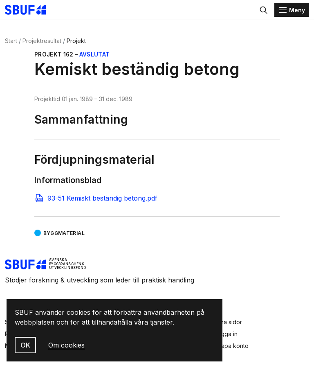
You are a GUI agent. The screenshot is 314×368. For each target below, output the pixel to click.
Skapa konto (231, 345)
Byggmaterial (64, 233)
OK (25, 345)
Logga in (226, 333)
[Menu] (291, 10)
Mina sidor (228, 321)
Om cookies (66, 345)
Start (11, 40)
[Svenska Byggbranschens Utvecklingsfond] (29, 10)
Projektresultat (41, 40)
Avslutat (94, 54)
